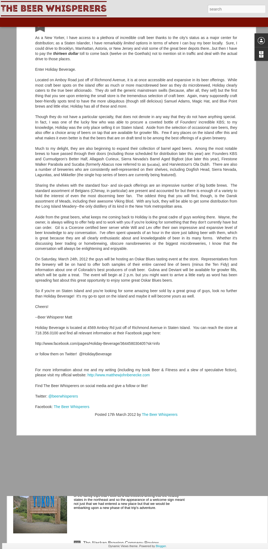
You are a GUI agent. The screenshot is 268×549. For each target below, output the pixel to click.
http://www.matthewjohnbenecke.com (119, 319)
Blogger (161, 546)
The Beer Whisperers (71, 350)
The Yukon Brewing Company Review (119, 482)
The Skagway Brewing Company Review (122, 421)
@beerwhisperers (63, 340)
